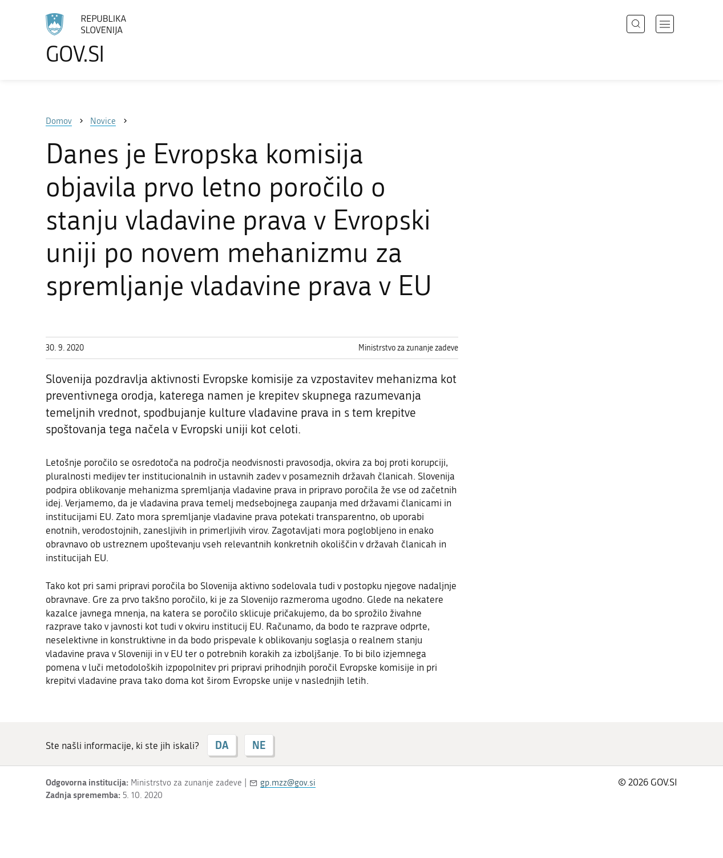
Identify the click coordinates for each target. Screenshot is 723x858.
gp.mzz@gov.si (288, 783)
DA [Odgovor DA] (221, 745)
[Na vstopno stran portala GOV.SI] (117, 39)
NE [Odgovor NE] (258, 745)
